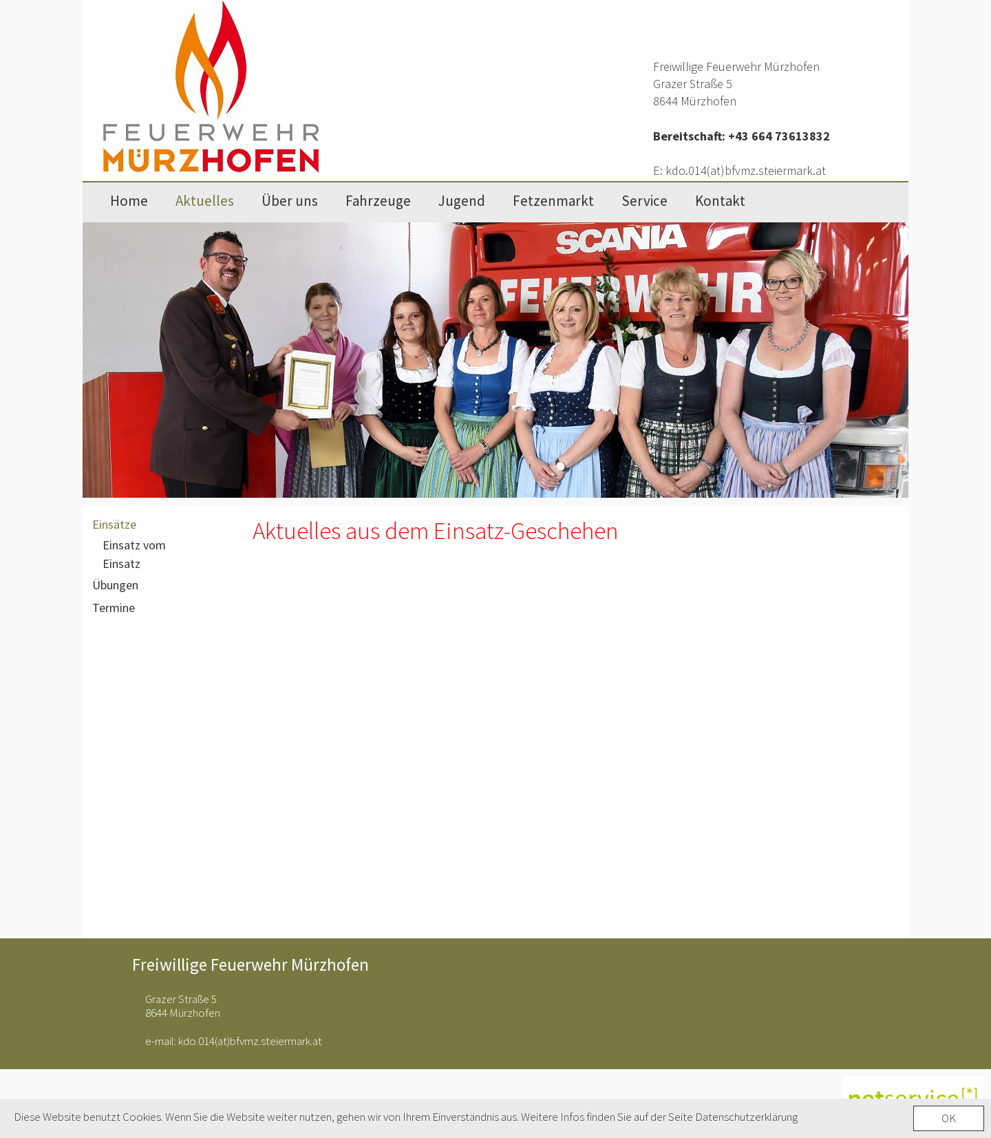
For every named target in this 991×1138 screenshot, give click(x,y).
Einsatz (121, 563)
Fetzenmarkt (553, 200)
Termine (113, 607)
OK (948, 1121)
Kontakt (720, 200)
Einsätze (114, 524)
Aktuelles (204, 200)
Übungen (115, 585)
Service (644, 200)
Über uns (290, 200)
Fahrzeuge (378, 200)
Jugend (461, 200)
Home (129, 200)
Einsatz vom (134, 545)
